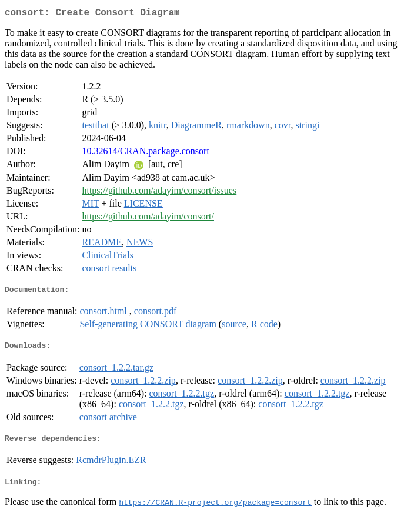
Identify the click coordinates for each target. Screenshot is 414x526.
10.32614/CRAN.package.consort (145, 153)
